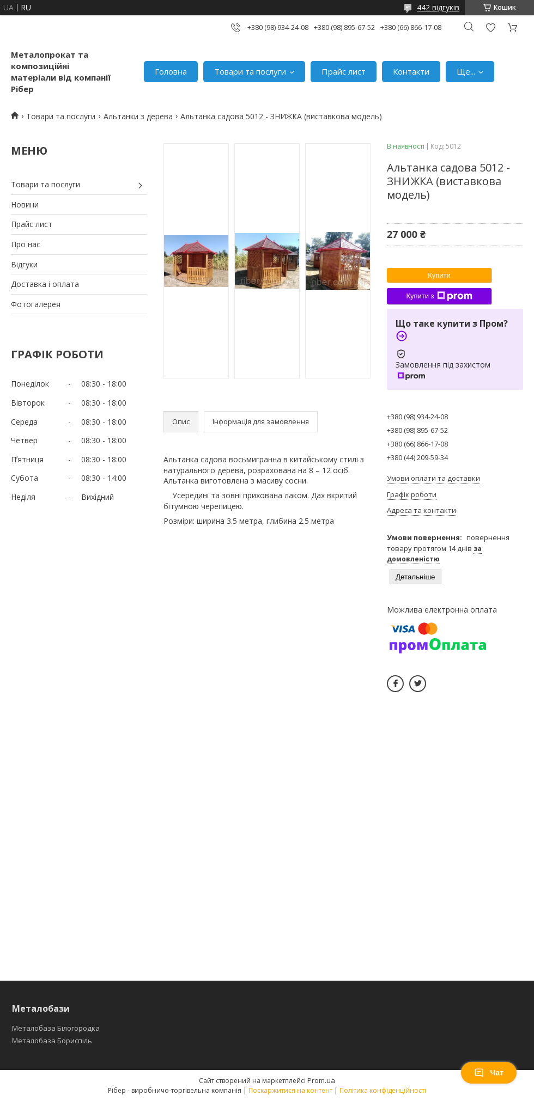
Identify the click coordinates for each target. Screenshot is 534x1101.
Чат (488, 1073)
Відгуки (24, 264)
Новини (25, 204)
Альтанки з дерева (138, 116)
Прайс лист (343, 71)
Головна (171, 71)
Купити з (439, 296)
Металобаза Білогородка (56, 1028)
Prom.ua (321, 1080)
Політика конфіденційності (382, 1090)
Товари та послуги (250, 71)
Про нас (25, 244)
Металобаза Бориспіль (52, 1040)
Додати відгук (490, 27)
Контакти (411, 71)
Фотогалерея (35, 304)
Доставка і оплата (45, 284)
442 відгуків (438, 7)
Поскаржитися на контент (290, 1090)
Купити (439, 275)
